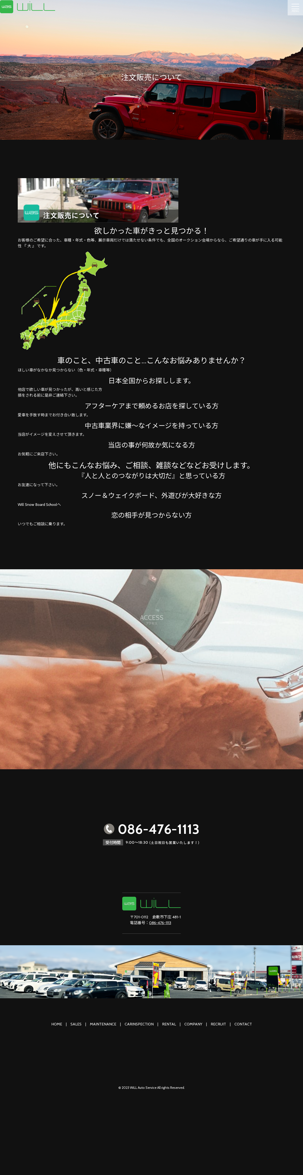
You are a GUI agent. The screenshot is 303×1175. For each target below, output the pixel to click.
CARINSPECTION (139, 1024)
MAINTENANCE (103, 1024)
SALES (76, 1024)
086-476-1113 (160, 923)
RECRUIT (218, 1024)
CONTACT (243, 1024)
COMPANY (193, 1024)
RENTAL (169, 1024)
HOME (56, 1024)
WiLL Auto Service (143, 1087)
